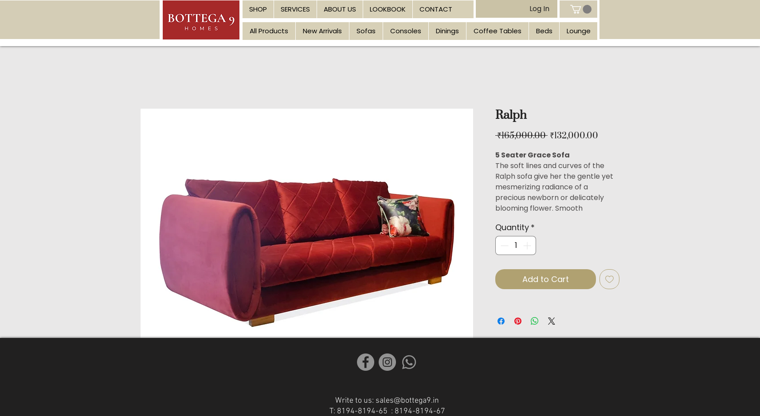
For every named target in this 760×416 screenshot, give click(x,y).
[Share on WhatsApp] (534, 321)
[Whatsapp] (409, 362)
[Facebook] (365, 362)
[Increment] (528, 245)
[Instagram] (387, 362)
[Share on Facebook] (501, 321)
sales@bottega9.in (407, 400)
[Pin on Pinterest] (518, 321)
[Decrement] (503, 245)
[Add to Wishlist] (609, 279)
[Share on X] (551, 321)
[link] (581, 9)
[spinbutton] (515, 245)
